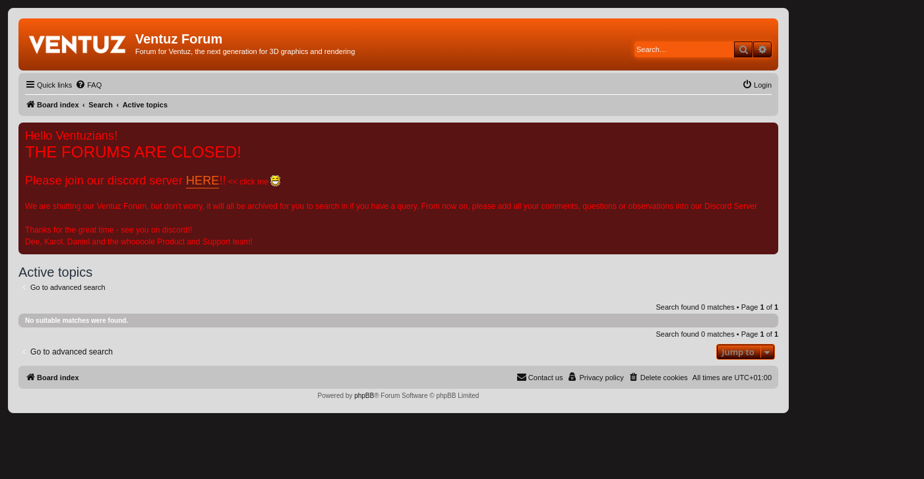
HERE (202, 180)
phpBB (364, 395)
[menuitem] (88, 85)
